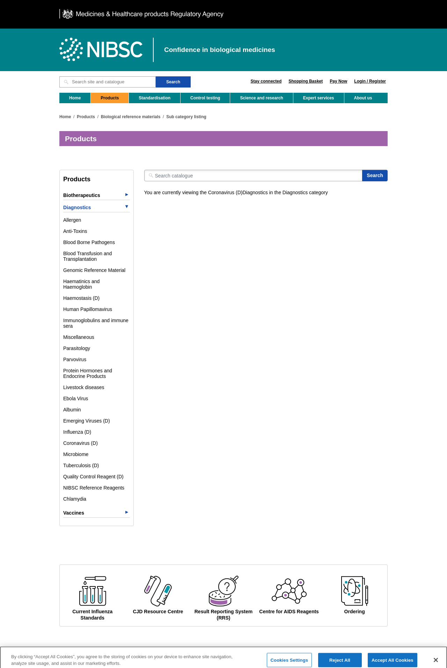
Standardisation (154, 98)
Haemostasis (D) (81, 298)
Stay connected (266, 81)
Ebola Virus (75, 398)
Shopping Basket (305, 81)
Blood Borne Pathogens (89, 242)
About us (363, 98)
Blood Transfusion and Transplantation (87, 256)
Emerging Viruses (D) (86, 421)
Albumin (72, 409)
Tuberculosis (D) (81, 465)
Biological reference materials (131, 116)
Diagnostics (77, 207)
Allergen (72, 220)
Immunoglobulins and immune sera (96, 323)
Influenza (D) (77, 432)
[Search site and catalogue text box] (107, 82)
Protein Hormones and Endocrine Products (87, 373)
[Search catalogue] (253, 175)
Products (110, 98)
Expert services (318, 98)
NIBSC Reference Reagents (93, 488)
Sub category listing (186, 116)
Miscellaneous (78, 337)
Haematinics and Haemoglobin (81, 284)
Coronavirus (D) (80, 443)
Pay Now (338, 81)
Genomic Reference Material (94, 270)
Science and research (261, 98)
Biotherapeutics (81, 195)
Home (75, 98)
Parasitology (76, 348)
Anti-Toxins (75, 231)
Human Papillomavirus (87, 309)
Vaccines (73, 513)
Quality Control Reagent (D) (93, 476)
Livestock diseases (83, 387)
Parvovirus (74, 359)
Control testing (205, 98)
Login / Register (370, 81)
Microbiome (75, 454)
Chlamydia (74, 499)
